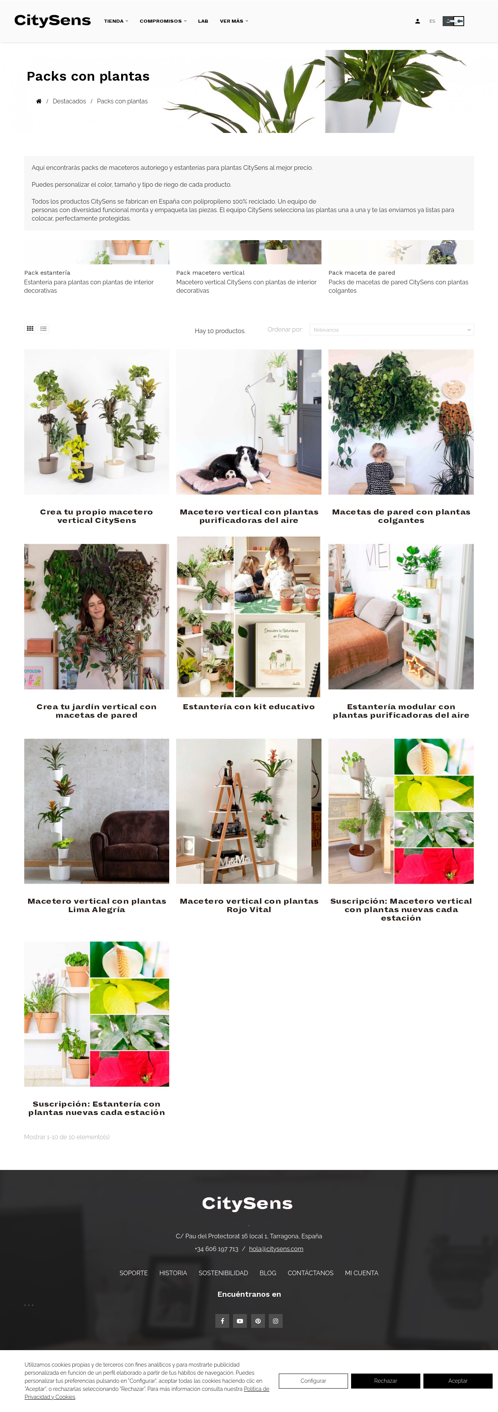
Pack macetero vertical (210, 272)
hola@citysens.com (276, 1249)
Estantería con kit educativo (249, 707)
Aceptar (458, 1381)
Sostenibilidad (223, 1273)
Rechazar (385, 1381)
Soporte (134, 1273)
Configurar (313, 1381)
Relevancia (393, 330)
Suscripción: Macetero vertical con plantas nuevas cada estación (401, 910)
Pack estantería (47, 272)
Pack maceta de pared (361, 272)
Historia (173, 1273)
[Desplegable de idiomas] (432, 21)
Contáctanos (310, 1273)
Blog (268, 1273)
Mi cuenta (361, 1273)
